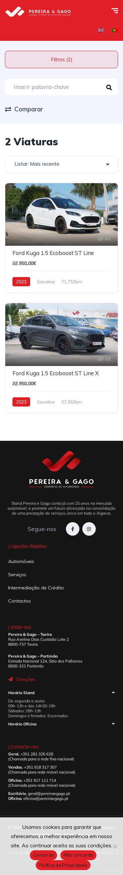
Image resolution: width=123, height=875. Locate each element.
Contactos (19, 601)
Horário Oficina (22, 723)
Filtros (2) (61, 59)
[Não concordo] (115, 846)
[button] (61, 694)
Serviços (17, 575)
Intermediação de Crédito (36, 588)
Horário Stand (21, 692)
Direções (26, 679)
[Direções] (10, 679)
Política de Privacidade (63, 865)
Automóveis (21, 561)
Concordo (43, 855)
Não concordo (78, 855)
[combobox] (61, 164)
